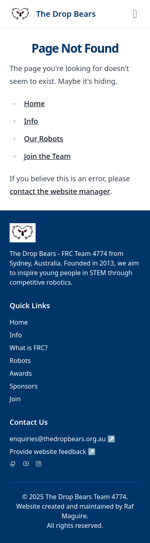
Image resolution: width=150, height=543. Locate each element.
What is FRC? (29, 347)
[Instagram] (39, 464)
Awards (21, 373)
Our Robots (43, 138)
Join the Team (47, 156)
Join (15, 398)
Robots (20, 360)
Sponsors (24, 386)
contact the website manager (60, 191)
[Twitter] (13, 464)
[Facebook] (26, 464)
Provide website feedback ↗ (53, 451)
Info (31, 121)
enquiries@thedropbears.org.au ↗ (63, 438)
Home (34, 103)
